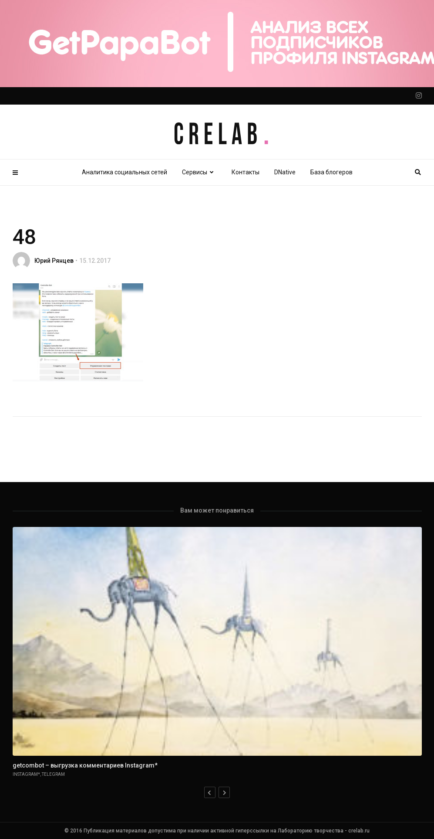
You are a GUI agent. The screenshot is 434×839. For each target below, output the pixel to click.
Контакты (245, 172)
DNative (285, 172)
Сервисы (199, 172)
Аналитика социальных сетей (124, 172)
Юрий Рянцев (54, 260)
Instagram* (26, 774)
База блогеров (331, 172)
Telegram (53, 774)
